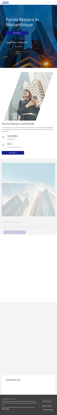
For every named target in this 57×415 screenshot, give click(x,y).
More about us (17, 33)
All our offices (17, 46)
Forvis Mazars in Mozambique (22, 21)
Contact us (17, 51)
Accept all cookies (47, 401)
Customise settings (47, 410)
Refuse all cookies (47, 406)
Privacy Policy (5, 409)
